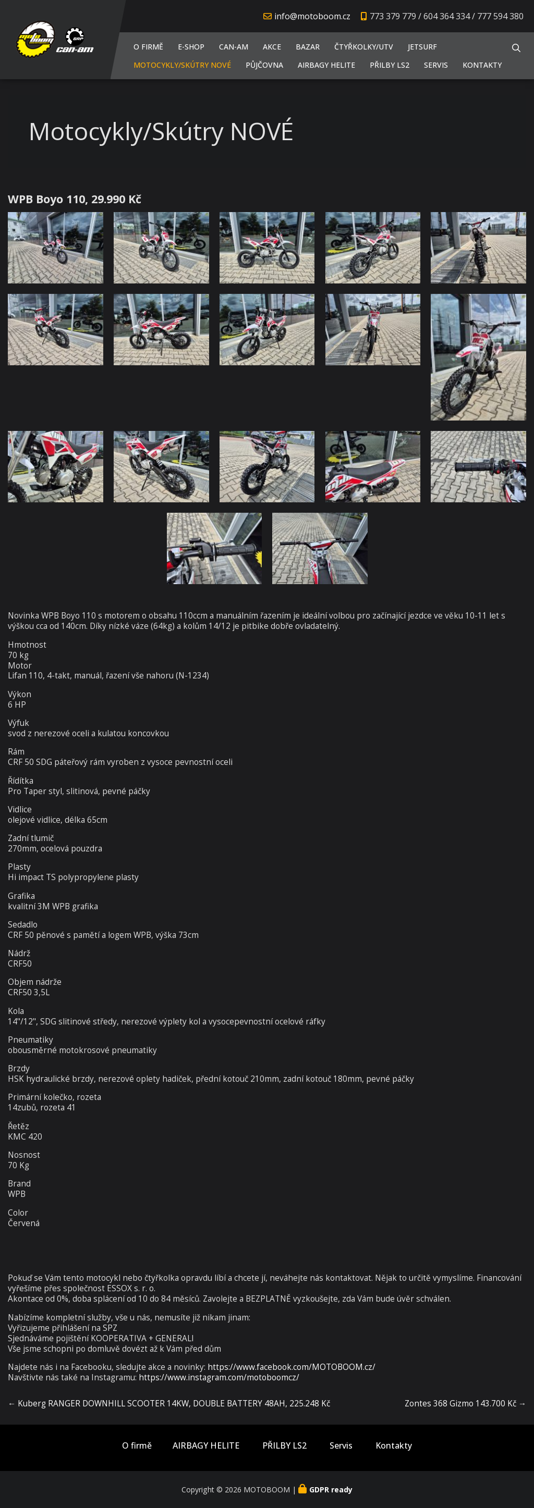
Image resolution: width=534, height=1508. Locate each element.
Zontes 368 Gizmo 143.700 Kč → (465, 1403)
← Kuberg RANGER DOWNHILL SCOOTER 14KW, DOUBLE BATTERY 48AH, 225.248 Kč (169, 1403)
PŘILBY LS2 (389, 65)
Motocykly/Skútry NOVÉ (182, 65)
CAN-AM (233, 47)
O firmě (148, 47)
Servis (436, 65)
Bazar (308, 47)
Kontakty (482, 65)
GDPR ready (331, 1489)
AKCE (272, 47)
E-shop (191, 47)
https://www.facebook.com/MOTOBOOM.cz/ (291, 1367)
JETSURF (422, 47)
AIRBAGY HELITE (326, 65)
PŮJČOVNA (264, 65)
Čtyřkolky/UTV (363, 47)
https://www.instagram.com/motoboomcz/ (219, 1377)
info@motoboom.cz (312, 16)
